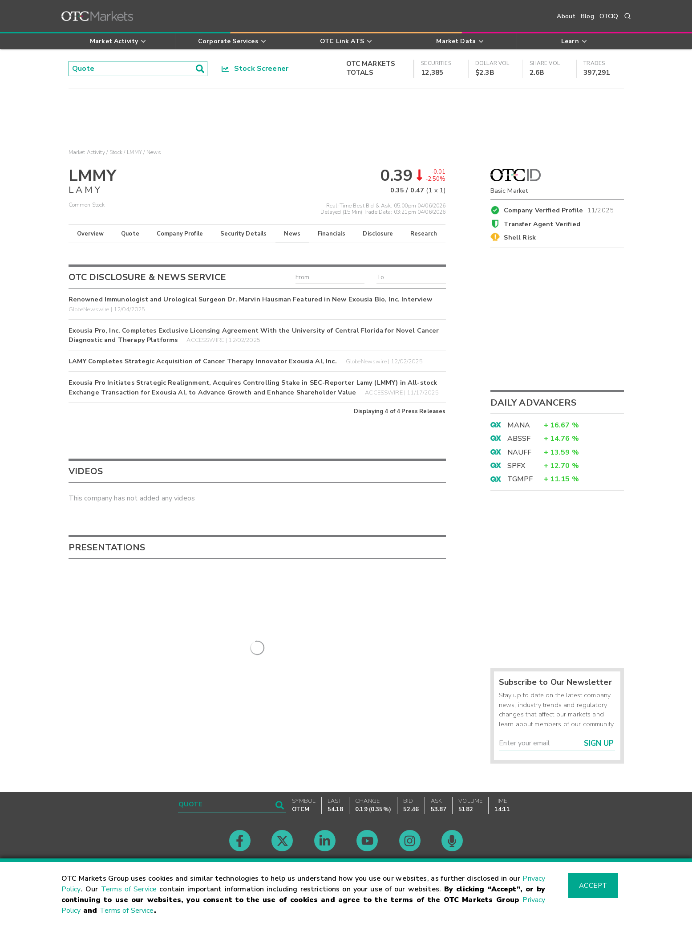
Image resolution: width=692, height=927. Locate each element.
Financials (332, 234)
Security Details (243, 234)
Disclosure (378, 234)
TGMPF (520, 479)
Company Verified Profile (559, 209)
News (292, 234)
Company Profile (180, 234)
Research (423, 234)
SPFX (516, 466)
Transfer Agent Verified (542, 224)
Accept (593, 885)
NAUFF (519, 452)
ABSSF (519, 438)
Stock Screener (255, 68)
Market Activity (87, 152)
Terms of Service (129, 889)
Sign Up (599, 743)
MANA (518, 425)
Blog (587, 16)
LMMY (134, 152)
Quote (130, 234)
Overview (90, 234)
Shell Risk (520, 237)
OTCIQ (609, 16)
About (566, 16)
